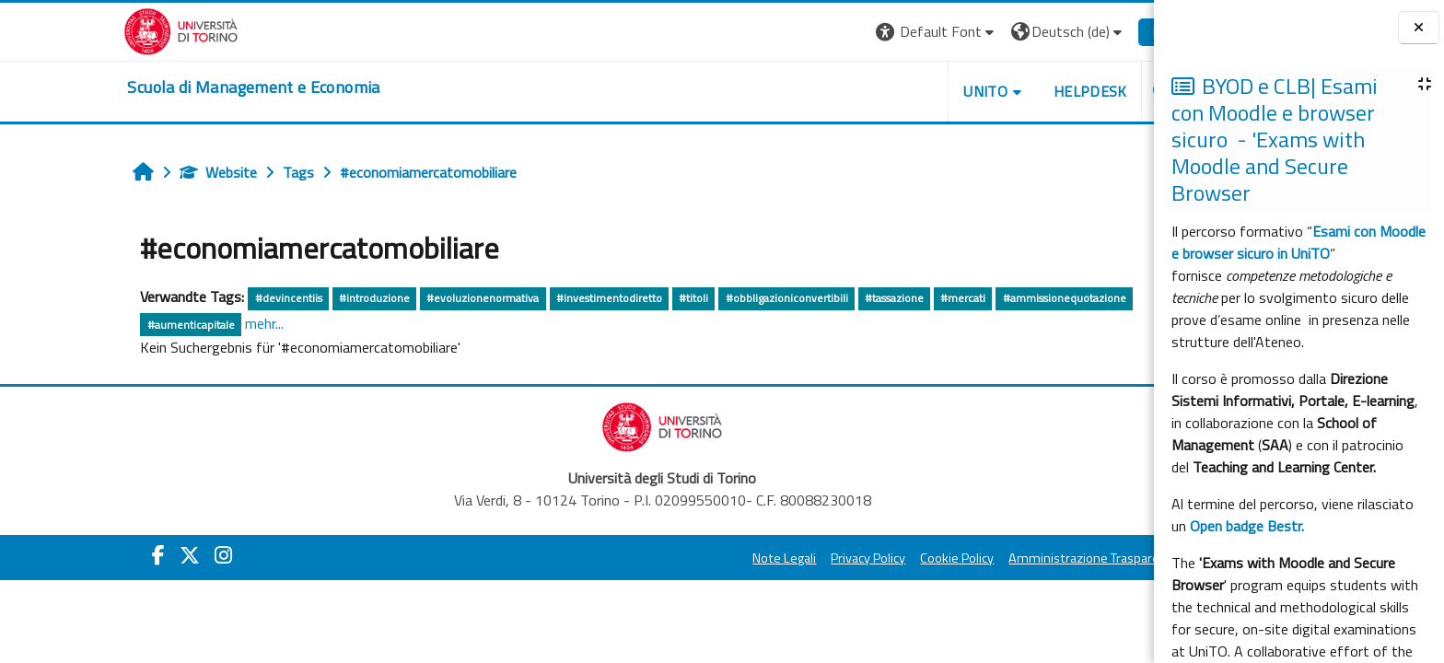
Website (133, 172)
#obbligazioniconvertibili (701, 298)
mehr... (178, 323)
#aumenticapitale (105, 324)
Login (1084, 31)
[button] (851, 31)
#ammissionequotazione (979, 298)
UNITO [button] (900, 91)
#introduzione (288, 298)
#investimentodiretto (523, 298)
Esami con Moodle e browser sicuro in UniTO (1298, 242)
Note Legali (699, 558)
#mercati (877, 298)
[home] (168, 87)
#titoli (608, 298)
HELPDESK (1005, 91)
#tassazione (808, 298)
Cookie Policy (872, 558)
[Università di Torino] (96, 29)
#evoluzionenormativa (397, 298)
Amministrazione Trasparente (1009, 558)
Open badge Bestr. (1247, 526)
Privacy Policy (783, 558)
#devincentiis (203, 298)
